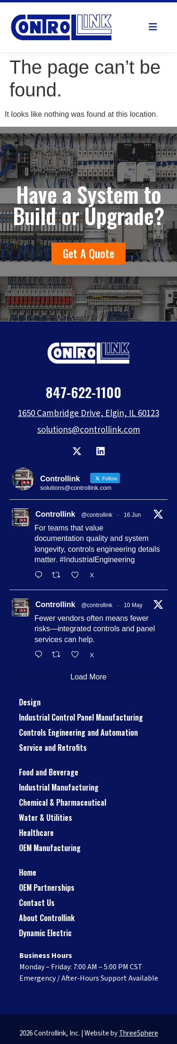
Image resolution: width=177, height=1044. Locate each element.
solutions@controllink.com (88, 430)
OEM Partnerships (47, 887)
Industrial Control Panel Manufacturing (81, 717)
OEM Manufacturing (50, 847)
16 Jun (132, 515)
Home (27, 872)
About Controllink (47, 917)
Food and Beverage (48, 772)
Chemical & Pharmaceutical (62, 802)
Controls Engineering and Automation (78, 732)
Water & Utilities (45, 817)
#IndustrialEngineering (97, 560)
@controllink (96, 515)
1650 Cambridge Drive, (61, 413)
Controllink (55, 514)
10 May (133, 605)
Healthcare (36, 832)
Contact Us (37, 902)
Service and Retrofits (53, 747)
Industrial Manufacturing (59, 787)
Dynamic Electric (45, 933)
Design (30, 702)
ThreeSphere (138, 1033)
